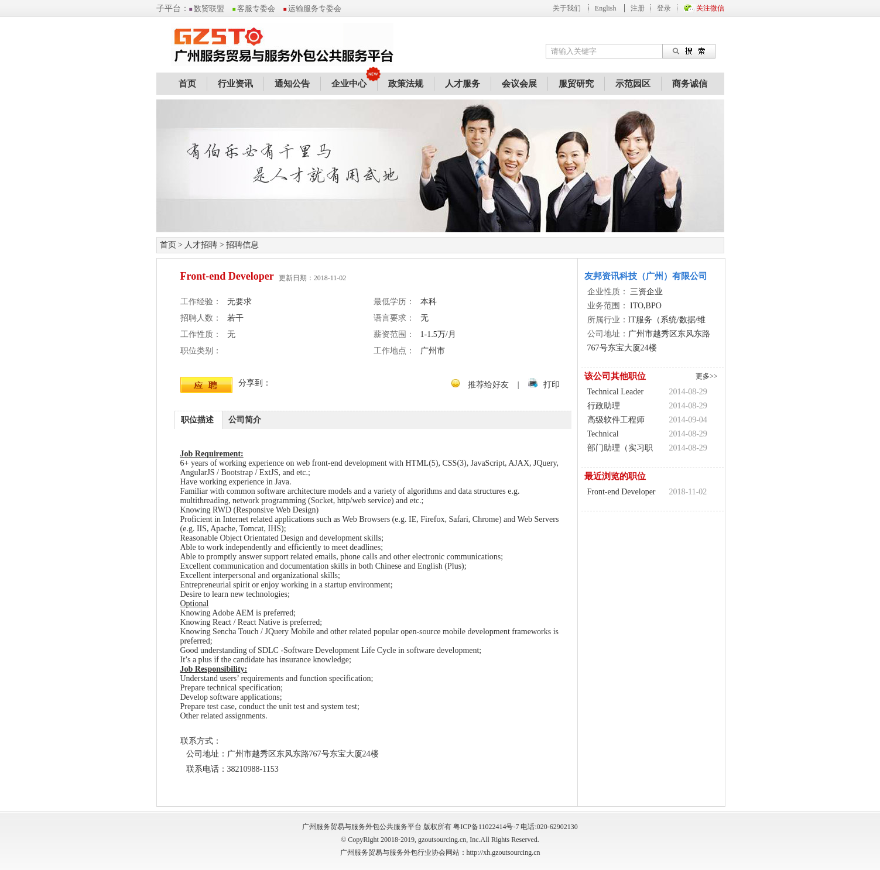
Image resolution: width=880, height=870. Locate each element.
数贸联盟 (207, 8)
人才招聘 (200, 244)
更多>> (707, 376)
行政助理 (603, 405)
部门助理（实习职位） (620, 449)
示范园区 (632, 83)
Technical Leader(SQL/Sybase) (621, 435)
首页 (187, 83)
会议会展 (519, 83)
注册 (638, 8)
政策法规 (405, 83)
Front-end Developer (621, 491)
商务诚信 (689, 83)
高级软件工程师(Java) (616, 421)
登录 (664, 8)
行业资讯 (235, 83)
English (606, 8)
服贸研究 (576, 83)
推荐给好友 (488, 384)
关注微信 (710, 8)
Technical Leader (615, 391)
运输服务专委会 (312, 8)
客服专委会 (254, 8)
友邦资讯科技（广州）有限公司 (645, 276)
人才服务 (462, 83)
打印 (551, 384)
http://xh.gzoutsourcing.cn (503, 852)
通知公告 (292, 83)
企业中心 (349, 83)
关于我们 (567, 8)
